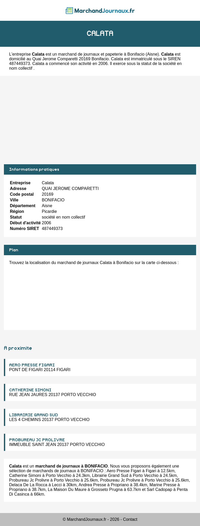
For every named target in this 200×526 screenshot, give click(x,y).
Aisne (152, 54)
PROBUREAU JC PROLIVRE (37, 440)
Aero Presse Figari (124, 471)
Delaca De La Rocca (28, 485)
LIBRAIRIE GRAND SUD (33, 415)
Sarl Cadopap (159, 489)
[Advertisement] (100, 120)
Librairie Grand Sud (110, 475)
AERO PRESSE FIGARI (32, 365)
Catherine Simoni (25, 475)
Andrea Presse (92, 485)
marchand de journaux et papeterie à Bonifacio (101, 54)
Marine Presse (162, 485)
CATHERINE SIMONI (30, 390)
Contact (130, 519)
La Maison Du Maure (67, 489)
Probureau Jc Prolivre (29, 480)
